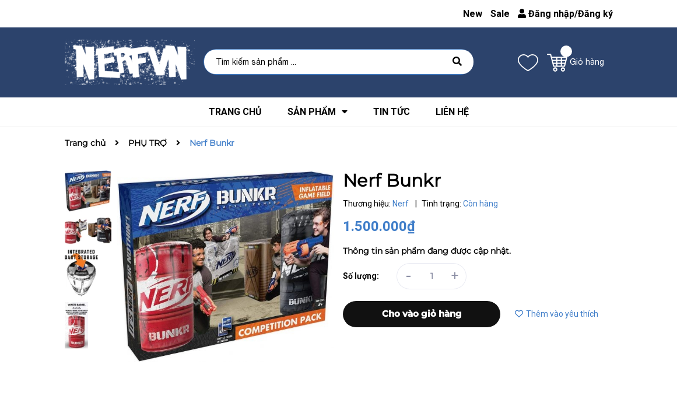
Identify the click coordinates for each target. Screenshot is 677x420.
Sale (500, 13)
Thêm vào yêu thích (556, 313)
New (472, 13)
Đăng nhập (546, 13)
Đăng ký (595, 13)
